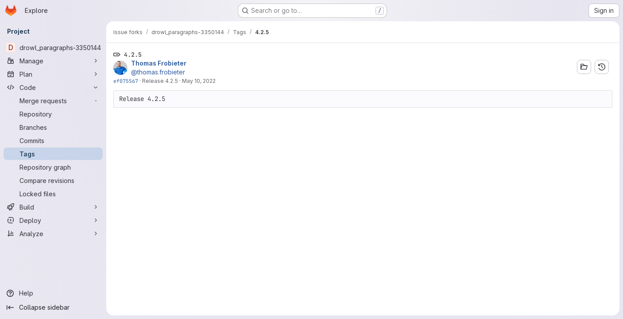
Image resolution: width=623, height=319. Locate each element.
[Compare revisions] (53, 180)
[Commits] (53, 140)
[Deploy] (53, 220)
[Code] (53, 87)
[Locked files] (53, 193)
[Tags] (53, 154)
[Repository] (53, 114)
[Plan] (53, 74)
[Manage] (53, 60)
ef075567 (125, 81)
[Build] (53, 207)
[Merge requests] (53, 100)
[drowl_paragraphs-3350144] (53, 47)
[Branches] (53, 127)
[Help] (53, 293)
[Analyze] (53, 233)
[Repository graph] (53, 167)
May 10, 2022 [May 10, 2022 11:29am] (199, 81)
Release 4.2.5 (160, 81)
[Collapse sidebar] (53, 307)
